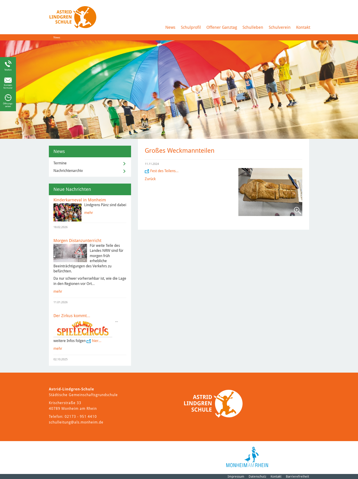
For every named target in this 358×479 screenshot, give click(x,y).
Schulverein (280, 27)
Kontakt (303, 27)
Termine (60, 163)
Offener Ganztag (221, 27)
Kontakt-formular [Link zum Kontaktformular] (8, 86)
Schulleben (252, 27)
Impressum (236, 476)
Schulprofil (191, 27)
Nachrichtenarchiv (68, 170)
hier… (96, 341)
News (170, 27)
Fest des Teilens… (164, 171)
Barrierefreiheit (297, 476)
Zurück (150, 179)
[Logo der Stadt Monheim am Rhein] (247, 457)
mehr (88, 213)
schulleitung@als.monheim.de (76, 422)
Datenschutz (257, 476)
